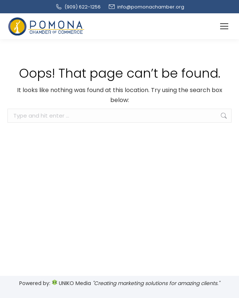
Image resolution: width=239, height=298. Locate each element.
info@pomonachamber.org (146, 6)
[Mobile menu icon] (224, 26)
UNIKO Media (71, 283)
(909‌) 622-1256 (78, 6)
